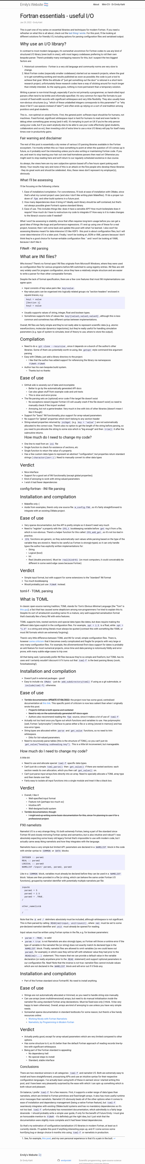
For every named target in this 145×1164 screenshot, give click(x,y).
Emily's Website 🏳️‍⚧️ (34, 4)
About (96, 4)
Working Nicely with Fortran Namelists (48, 1010)
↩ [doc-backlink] (114, 1128)
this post (46, 1128)
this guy (24, 606)
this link (47, 699)
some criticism (36, 637)
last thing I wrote (77, 33)
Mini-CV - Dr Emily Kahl (113, 4)
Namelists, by (51, 1013)
